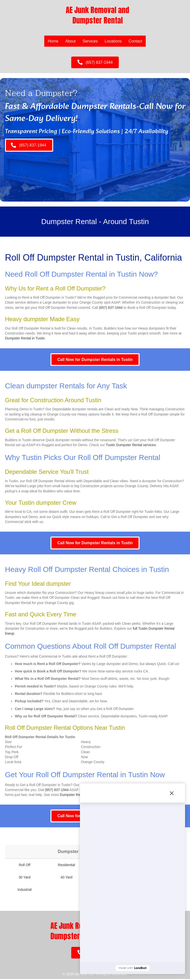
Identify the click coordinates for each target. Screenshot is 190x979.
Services (90, 41)
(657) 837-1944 (111, 308)
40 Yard (66, 877)
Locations (113, 41)
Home (53, 41)
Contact (135, 41)
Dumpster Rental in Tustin (25, 338)
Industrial (25, 890)
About (70, 41)
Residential (66, 865)
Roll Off (24, 865)
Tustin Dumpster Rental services (131, 445)
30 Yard (24, 877)
